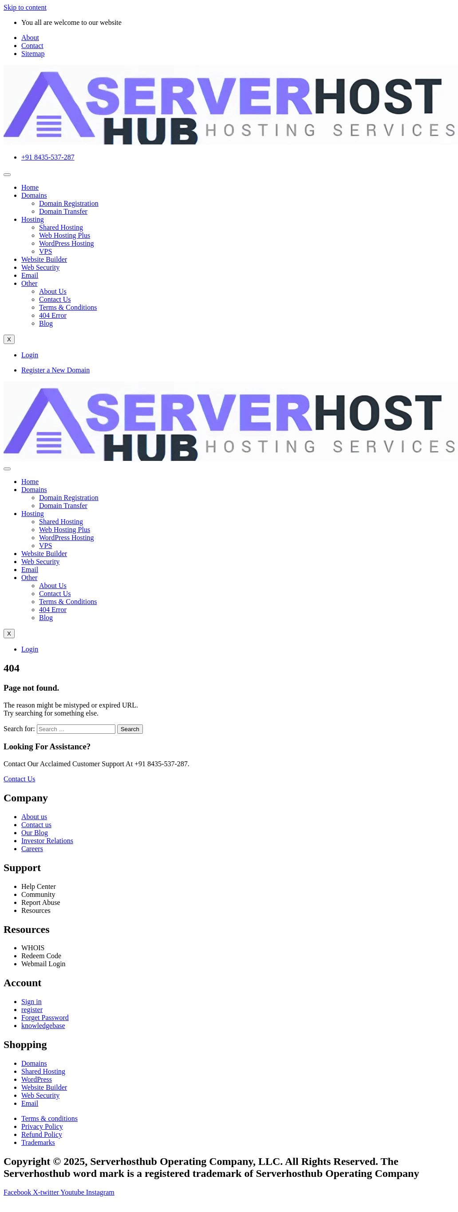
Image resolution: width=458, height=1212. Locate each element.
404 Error (53, 315)
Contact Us (55, 299)
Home (30, 187)
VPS (45, 251)
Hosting (32, 219)
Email (29, 275)
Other (29, 283)
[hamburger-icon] (7, 174)
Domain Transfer (63, 211)
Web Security (40, 267)
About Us (53, 291)
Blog (46, 323)
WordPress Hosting (66, 243)
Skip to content (25, 7)
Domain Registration (69, 203)
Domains (34, 195)
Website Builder (44, 259)
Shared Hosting (61, 227)
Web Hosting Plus (64, 235)
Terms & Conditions (68, 307)
